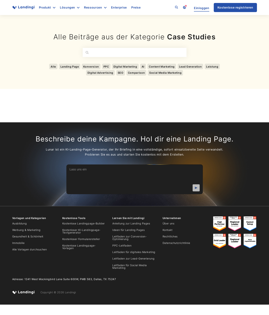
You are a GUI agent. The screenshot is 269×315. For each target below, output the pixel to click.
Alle (53, 66)
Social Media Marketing (165, 72)
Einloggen (201, 8)
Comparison (136, 72)
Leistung (212, 66)
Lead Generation (190, 66)
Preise (136, 7)
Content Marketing (162, 66)
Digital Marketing (125, 66)
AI (143, 66)
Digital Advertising (100, 72)
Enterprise (119, 7)
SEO (120, 72)
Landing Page (69, 66)
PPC (106, 66)
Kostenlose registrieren (235, 7)
